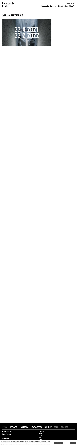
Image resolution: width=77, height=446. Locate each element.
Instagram (41, 433)
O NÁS (4, 427)
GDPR (56, 427)
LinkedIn (41, 439)
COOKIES (64, 427)
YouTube (41, 437)
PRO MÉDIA (24, 427)
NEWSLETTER (36, 427)
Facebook (41, 431)
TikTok (40, 435)
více (26, 444)
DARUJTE (13, 427)
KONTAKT (48, 427)
